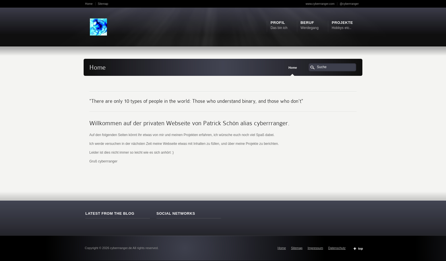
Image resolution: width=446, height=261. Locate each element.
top (360, 248)
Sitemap (103, 3)
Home (89, 3)
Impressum (315, 248)
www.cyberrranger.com (319, 3)
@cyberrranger (349, 3)
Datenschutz (337, 248)
